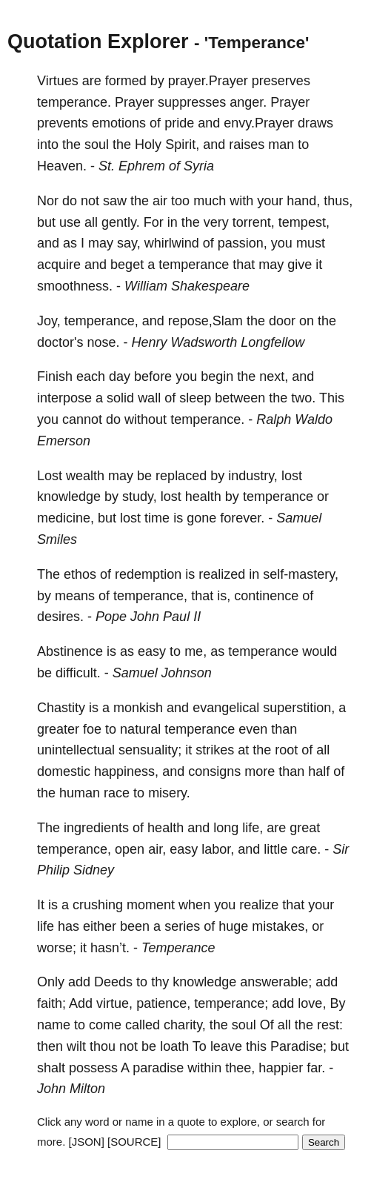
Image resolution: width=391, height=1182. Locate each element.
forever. (242, 518)
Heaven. (62, 166)
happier (280, 1067)
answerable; (276, 982)
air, (157, 849)
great (305, 827)
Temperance (178, 947)
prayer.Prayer (208, 80)
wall (149, 398)
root (286, 750)
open (129, 849)
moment (151, 904)
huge (233, 926)
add (79, 982)
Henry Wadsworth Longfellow (218, 342)
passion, (242, 243)
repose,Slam (205, 320)
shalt (51, 1067)
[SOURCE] (134, 1141)
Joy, (49, 320)
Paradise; (298, 1046)
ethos (80, 574)
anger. (248, 102)
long (225, 827)
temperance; (231, 1003)
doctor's (60, 342)
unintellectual (76, 750)
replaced (181, 475)
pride (179, 123)
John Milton (71, 1088)
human (79, 793)
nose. (103, 342)
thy (160, 982)
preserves (281, 80)
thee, (240, 1067)
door (282, 320)
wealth (85, 475)
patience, (163, 1003)
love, (312, 1003)
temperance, (101, 320)
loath (174, 1046)
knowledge (69, 496)
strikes (215, 750)
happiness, (126, 771)
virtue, (114, 1003)
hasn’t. (110, 947)
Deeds (113, 982)
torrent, (254, 222)
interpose (64, 398)
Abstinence (70, 651)
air (160, 200)
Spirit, (182, 144)
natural (140, 729)
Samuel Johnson (162, 672)
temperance (193, 264)
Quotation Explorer (98, 41)
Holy (148, 144)
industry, (253, 475)
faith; (51, 1003)
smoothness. (75, 286)
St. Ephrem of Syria (156, 166)
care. (306, 849)
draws (315, 123)
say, (129, 243)
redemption (148, 574)
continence (266, 595)
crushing (98, 904)
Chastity (61, 707)
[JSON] (86, 1141)
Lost (49, 475)
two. (303, 398)
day (119, 376)
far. (316, 1067)
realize (258, 904)
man (281, 144)
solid (120, 398)
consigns (214, 771)
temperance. (74, 102)
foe (92, 729)
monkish (138, 707)
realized (221, 574)
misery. (169, 793)
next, (273, 376)
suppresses (192, 102)
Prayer (134, 102)
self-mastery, (300, 574)
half (319, 771)
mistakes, (280, 926)
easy (152, 651)
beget (127, 264)
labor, (217, 849)
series (182, 926)
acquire (59, 264)
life (45, 926)
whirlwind (171, 243)
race (117, 793)
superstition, (299, 707)
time (157, 518)
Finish (55, 376)
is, (223, 595)
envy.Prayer (259, 123)
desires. (60, 616)
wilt (76, 1046)
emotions (119, 123)
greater (58, 729)
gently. (120, 222)
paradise (158, 1067)
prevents (62, 123)
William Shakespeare (187, 286)
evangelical (226, 707)
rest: (330, 1024)
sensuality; (149, 750)
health (203, 496)
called (142, 1024)
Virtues (57, 80)
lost (291, 475)
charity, (185, 1024)
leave (226, 1046)
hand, (303, 200)
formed (126, 80)
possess (93, 1067)
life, (252, 827)
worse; (56, 947)
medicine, (65, 518)
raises (246, 144)
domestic (63, 771)
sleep (195, 398)
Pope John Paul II (148, 616)
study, (139, 496)
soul (96, 144)
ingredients (96, 827)
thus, (338, 200)
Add (81, 1003)
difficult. (78, 672)
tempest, (304, 222)
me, (195, 651)
